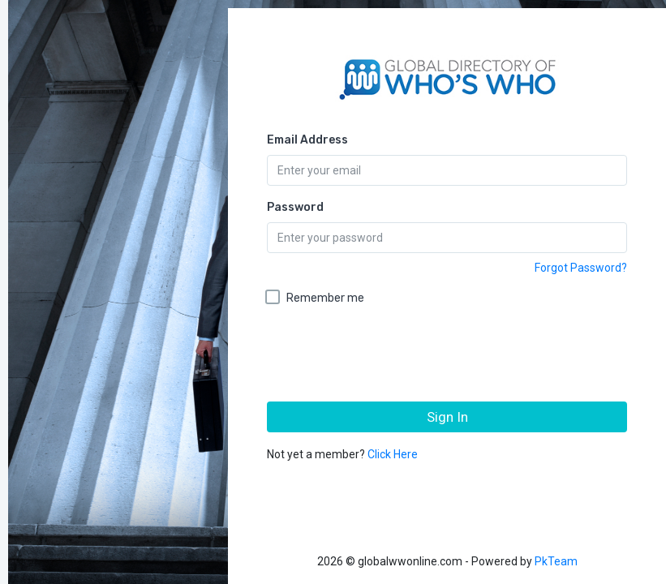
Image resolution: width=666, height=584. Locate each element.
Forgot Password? (581, 267)
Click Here (392, 454)
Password (295, 207)
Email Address (307, 140)
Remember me (325, 298)
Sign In (447, 417)
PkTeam (556, 561)
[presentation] (448, 357)
